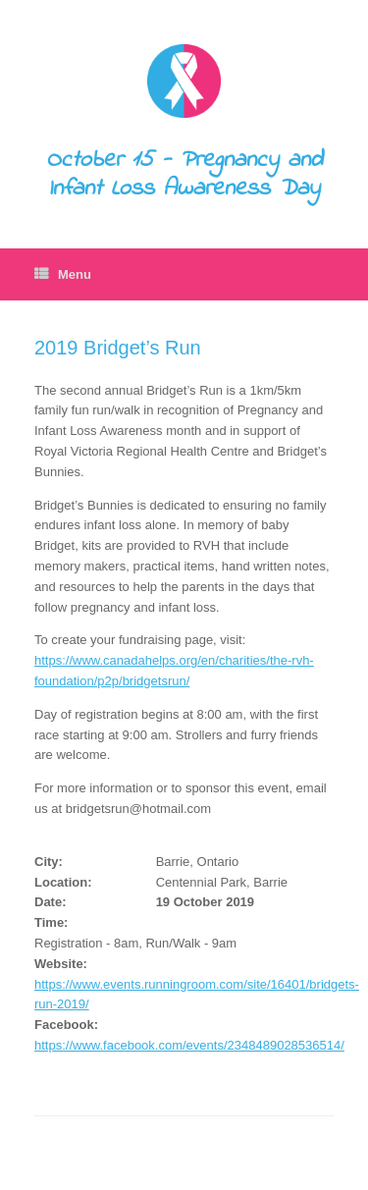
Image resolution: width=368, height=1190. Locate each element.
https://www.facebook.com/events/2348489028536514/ (189, 1045)
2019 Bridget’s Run (117, 347)
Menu (62, 274)
